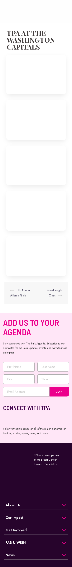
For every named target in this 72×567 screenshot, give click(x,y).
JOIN (59, 391)
